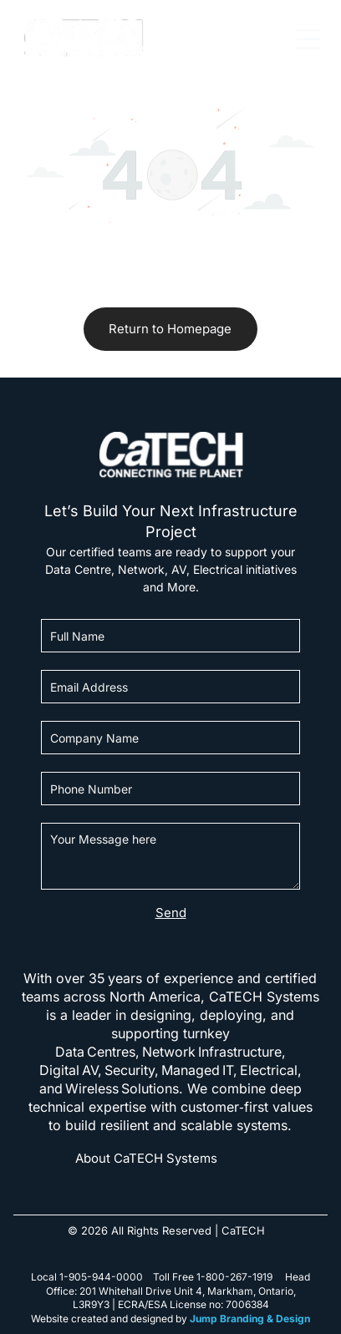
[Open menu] (308, 39)
